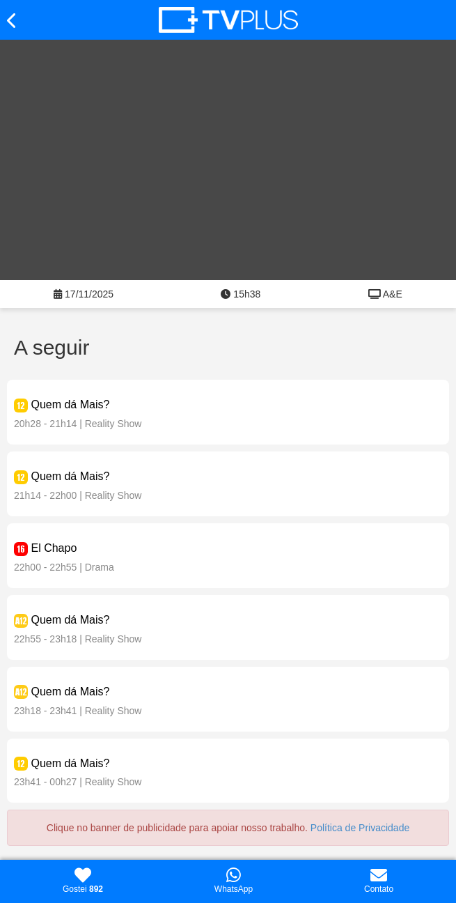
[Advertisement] (228, 168)
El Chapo (54, 548)
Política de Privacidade (359, 827)
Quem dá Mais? (70, 404)
